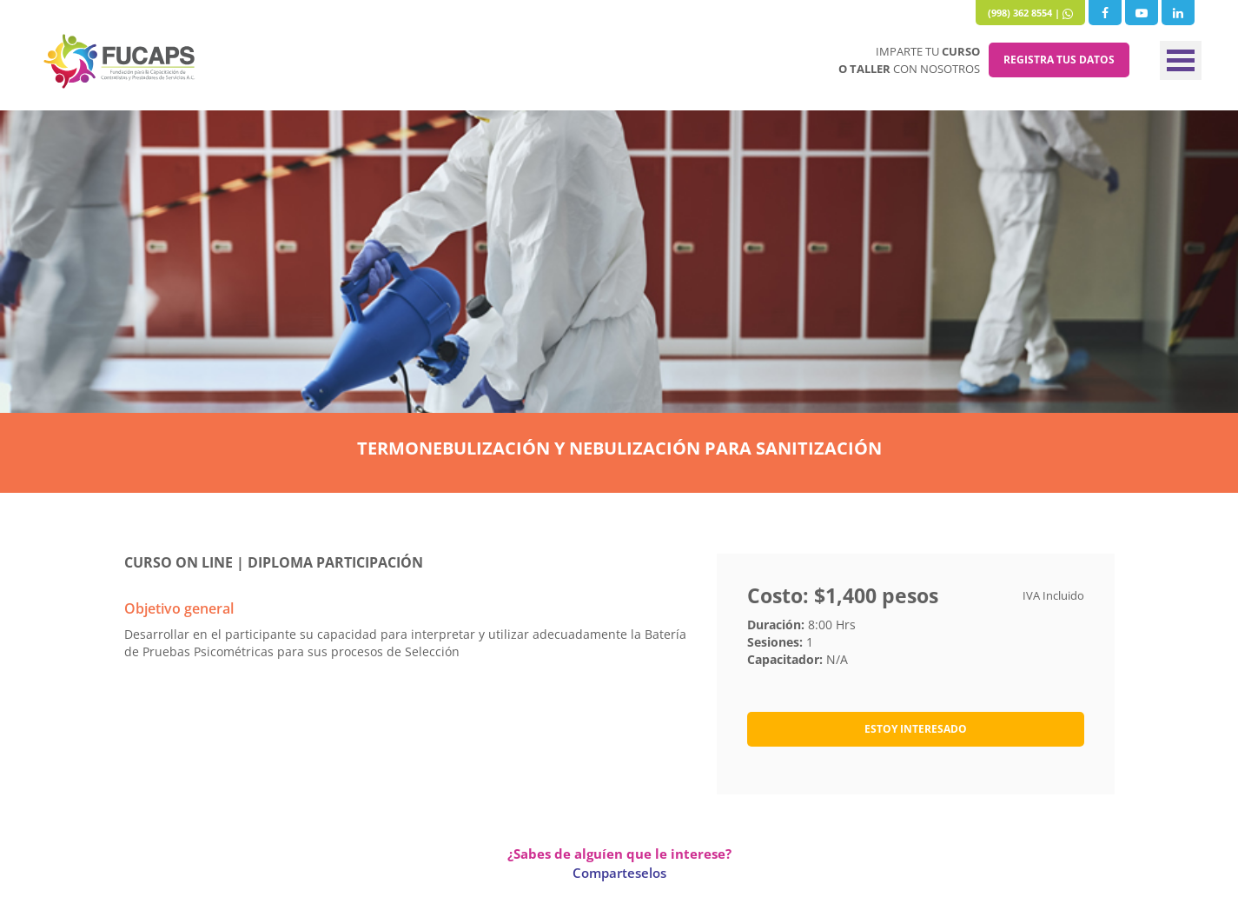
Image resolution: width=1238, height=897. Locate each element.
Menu (1181, 60)
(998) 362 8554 (1020, 12)
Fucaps (119, 61)
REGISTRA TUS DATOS (1059, 59)
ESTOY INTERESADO (915, 728)
